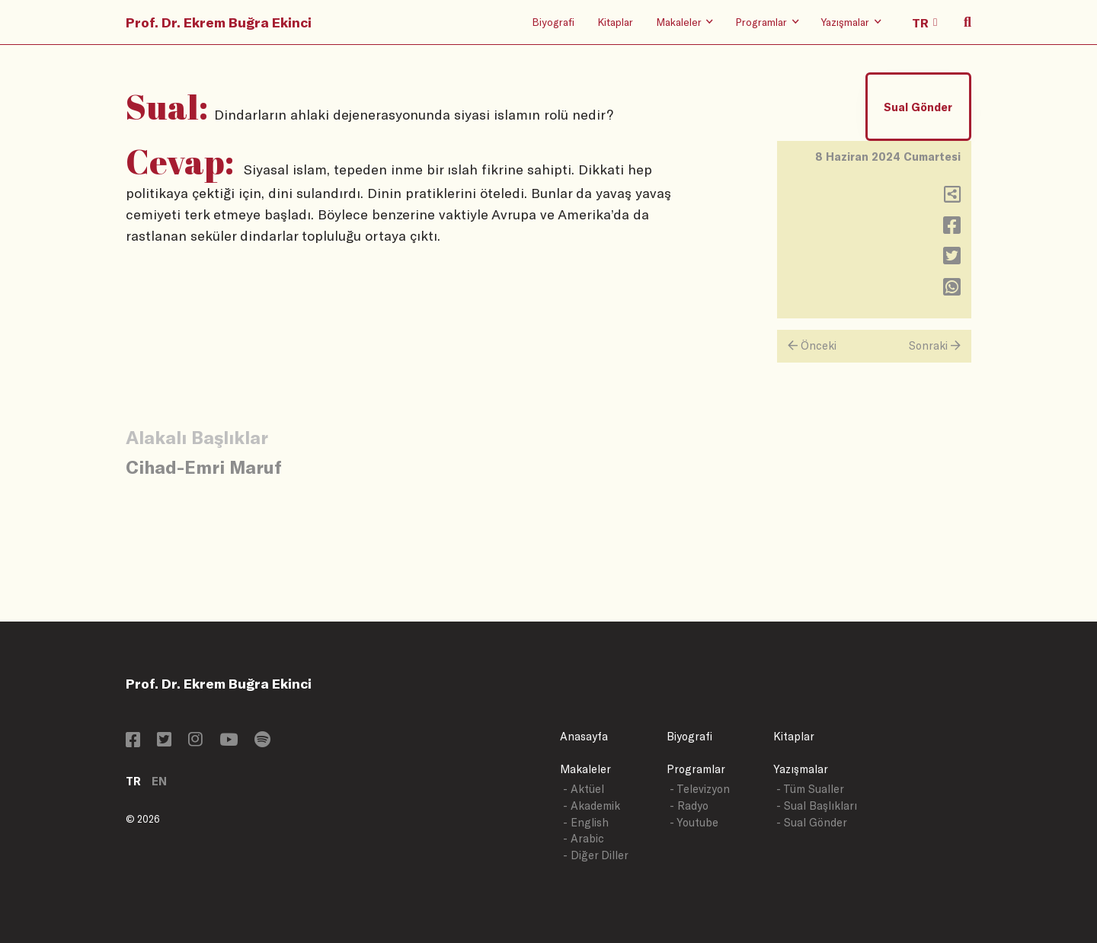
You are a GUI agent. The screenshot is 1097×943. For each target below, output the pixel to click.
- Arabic (583, 838)
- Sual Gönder (811, 822)
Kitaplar (615, 21)
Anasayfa (584, 736)
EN (159, 781)
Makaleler (585, 768)
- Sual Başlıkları (816, 805)
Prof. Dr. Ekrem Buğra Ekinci (219, 22)
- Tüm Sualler (810, 788)
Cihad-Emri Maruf (204, 467)
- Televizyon (700, 788)
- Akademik (591, 805)
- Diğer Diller (595, 855)
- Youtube (694, 822)
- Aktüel (583, 788)
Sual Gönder (918, 107)
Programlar (696, 768)
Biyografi (553, 21)
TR (133, 781)
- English (586, 822)
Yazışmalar (800, 768)
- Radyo (689, 805)
